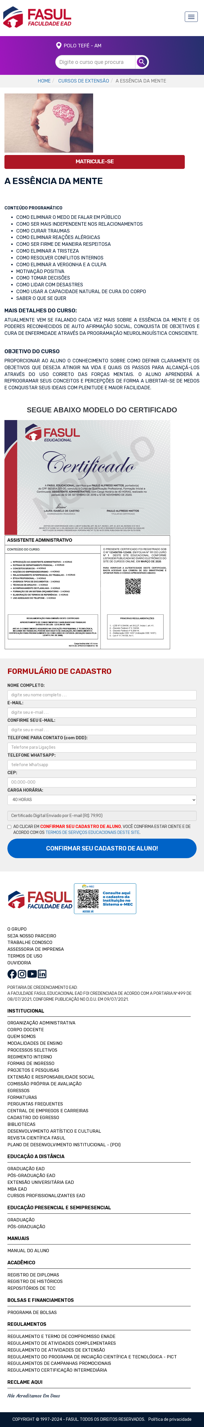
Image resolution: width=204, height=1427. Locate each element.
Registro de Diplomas (33, 1275)
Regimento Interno (29, 1057)
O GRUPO (17, 929)
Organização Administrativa (41, 1023)
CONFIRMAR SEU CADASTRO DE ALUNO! (102, 848)
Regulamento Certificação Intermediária (57, 1370)
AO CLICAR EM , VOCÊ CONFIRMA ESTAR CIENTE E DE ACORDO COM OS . (99, 829)
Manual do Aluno (28, 1250)
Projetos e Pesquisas (33, 1070)
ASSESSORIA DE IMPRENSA (35, 949)
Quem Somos (21, 1036)
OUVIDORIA (19, 963)
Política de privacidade (170, 1419)
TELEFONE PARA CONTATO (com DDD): (47, 737)
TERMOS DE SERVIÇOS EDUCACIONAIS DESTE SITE (93, 832)
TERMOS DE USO (24, 956)
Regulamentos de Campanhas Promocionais (59, 1363)
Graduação (21, 1220)
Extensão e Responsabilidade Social (51, 1077)
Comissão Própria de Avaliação (44, 1084)
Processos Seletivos (32, 1050)
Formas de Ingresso (30, 1063)
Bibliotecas (21, 1124)
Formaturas (22, 1097)
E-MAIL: (15, 703)
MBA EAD (17, 1189)
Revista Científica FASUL (36, 1138)
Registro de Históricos (35, 1281)
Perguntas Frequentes (35, 1104)
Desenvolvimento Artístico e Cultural (54, 1131)
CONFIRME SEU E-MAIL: (31, 720)
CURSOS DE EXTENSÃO (83, 81)
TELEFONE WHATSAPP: (31, 755)
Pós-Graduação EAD (31, 1175)
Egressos (18, 1090)
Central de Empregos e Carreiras (47, 1110)
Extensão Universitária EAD (40, 1182)
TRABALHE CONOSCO (29, 942)
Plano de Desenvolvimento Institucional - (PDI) (64, 1144)
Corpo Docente (25, 1029)
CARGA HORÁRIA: (25, 790)
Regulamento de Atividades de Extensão (56, 1350)
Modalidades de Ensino (34, 1043)
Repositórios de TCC (31, 1288)
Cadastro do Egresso (33, 1117)
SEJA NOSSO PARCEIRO (31, 936)
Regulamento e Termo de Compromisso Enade (61, 1336)
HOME (44, 81)
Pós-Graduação (26, 1226)
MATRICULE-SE (95, 161)
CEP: (12, 772)
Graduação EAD (26, 1168)
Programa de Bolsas (32, 1312)
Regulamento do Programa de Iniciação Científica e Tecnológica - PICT (92, 1357)
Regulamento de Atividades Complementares (61, 1343)
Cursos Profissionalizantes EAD (46, 1195)
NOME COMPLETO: (26, 685)
